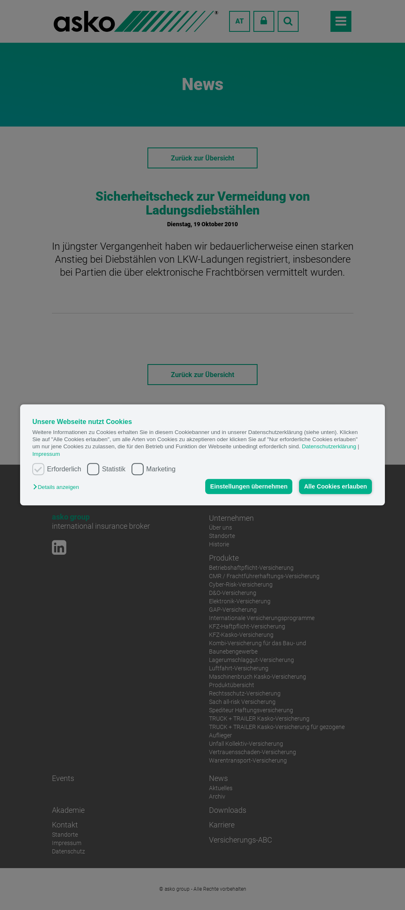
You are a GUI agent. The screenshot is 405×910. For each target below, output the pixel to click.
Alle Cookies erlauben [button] (335, 486)
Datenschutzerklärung (329, 447)
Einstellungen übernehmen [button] (249, 486)
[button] (58, 487)
